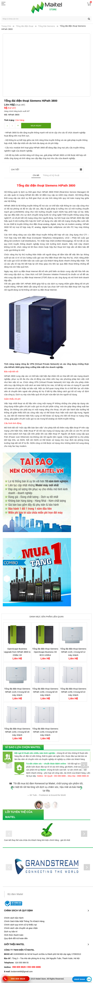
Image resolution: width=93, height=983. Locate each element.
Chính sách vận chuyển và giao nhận (21, 928)
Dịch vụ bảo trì (10, 931)
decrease (7, 125)
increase (17, 125)
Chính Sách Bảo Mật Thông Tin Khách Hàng (24, 921)
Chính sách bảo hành (13, 918)
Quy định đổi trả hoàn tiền (16, 938)
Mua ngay (36, 125)
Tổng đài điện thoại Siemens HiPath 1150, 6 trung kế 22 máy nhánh (73, 691)
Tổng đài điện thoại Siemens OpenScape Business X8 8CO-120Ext (45, 651)
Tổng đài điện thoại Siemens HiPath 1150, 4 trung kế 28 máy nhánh (17, 731)
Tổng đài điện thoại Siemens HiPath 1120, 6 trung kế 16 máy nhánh (17, 691)
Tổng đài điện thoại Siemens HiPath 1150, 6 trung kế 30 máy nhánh (45, 731)
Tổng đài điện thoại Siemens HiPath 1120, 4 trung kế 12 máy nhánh (73, 651)
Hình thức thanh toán (13, 935)
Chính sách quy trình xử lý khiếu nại (20, 925)
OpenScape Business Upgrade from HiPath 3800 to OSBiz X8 (17, 651)
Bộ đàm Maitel (15, 894)
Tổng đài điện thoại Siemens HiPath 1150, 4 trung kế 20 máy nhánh (45, 691)
